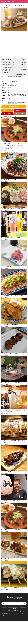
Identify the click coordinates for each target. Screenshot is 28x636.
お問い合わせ (23, 607)
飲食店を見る (4, 181)
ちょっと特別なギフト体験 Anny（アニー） (14, 610)
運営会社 (4, 607)
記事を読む (4, 150)
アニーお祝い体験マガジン (7, 1)
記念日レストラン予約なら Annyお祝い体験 (14, 612)
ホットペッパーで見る (20, 110)
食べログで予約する (14, 106)
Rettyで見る (7, 110)
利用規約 (14, 608)
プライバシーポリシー (13, 607)
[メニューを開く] (26, 2)
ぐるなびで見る (7, 113)
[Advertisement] (14, 43)
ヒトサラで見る (20, 113)
